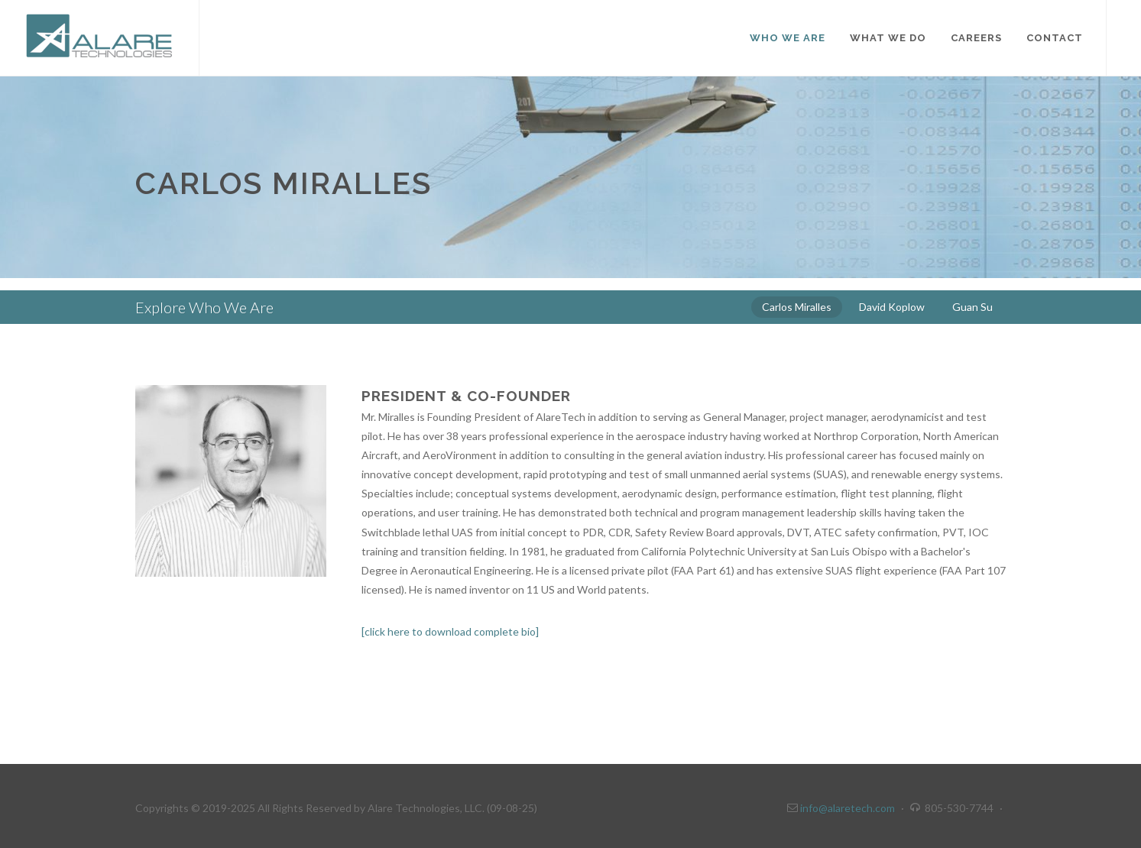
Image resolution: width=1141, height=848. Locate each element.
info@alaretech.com (846, 807)
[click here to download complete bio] (450, 631)
